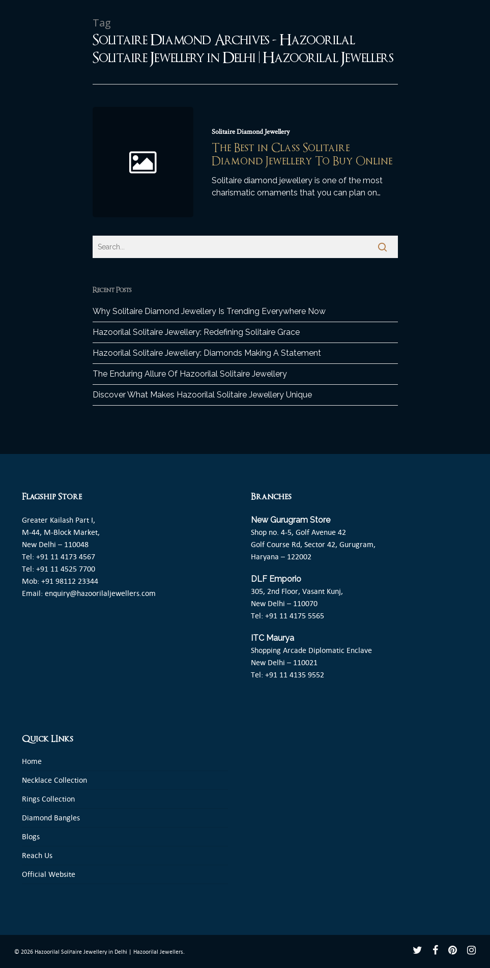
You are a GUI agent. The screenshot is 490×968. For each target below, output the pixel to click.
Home (32, 761)
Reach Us (37, 855)
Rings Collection (48, 798)
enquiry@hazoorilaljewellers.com (100, 593)
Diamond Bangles (51, 817)
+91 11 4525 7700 (65, 568)
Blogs (31, 836)
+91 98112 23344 (69, 581)
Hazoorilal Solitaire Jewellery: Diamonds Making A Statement (207, 353)
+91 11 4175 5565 (294, 615)
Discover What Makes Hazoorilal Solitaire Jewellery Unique (202, 395)
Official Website (48, 874)
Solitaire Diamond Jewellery (251, 131)
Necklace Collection (54, 780)
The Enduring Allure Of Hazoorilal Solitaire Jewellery (190, 374)
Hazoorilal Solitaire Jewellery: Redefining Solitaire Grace (196, 332)
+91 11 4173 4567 (65, 556)
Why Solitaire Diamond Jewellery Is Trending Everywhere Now (209, 311)
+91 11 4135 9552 (294, 674)
